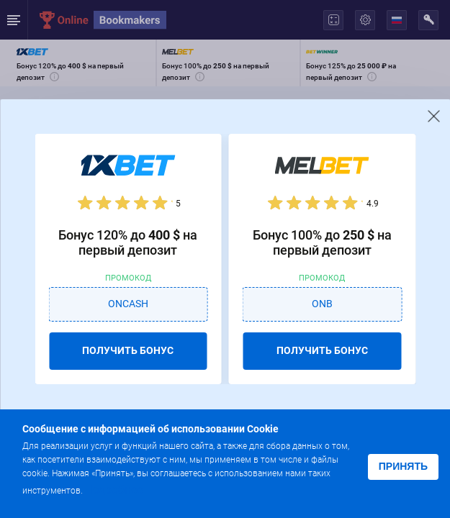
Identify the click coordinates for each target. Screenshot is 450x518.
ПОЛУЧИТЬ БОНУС (128, 350)
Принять (403, 466)
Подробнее (114, 489)
